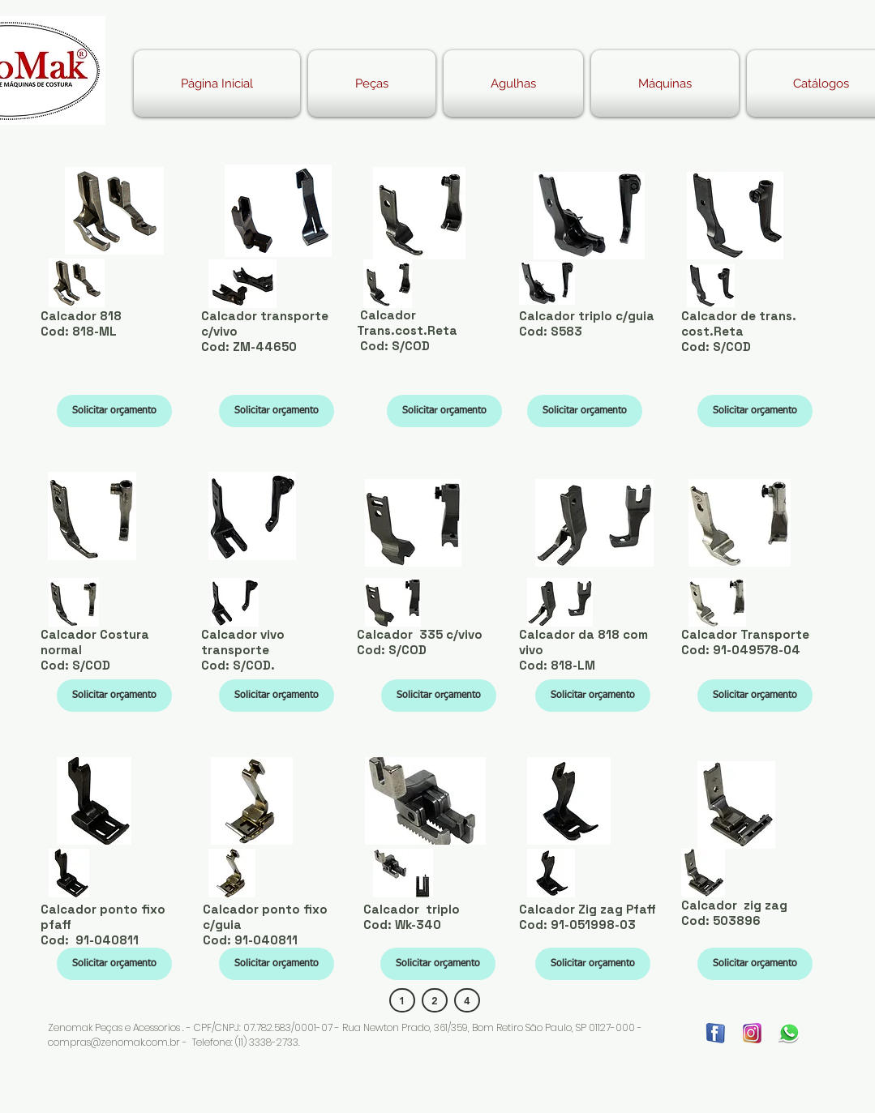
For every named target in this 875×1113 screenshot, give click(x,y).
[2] (435, 1000)
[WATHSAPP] (788, 1033)
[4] (467, 1000)
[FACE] (716, 1033)
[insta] (752, 1033)
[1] (402, 1000)
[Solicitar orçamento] (114, 411)
